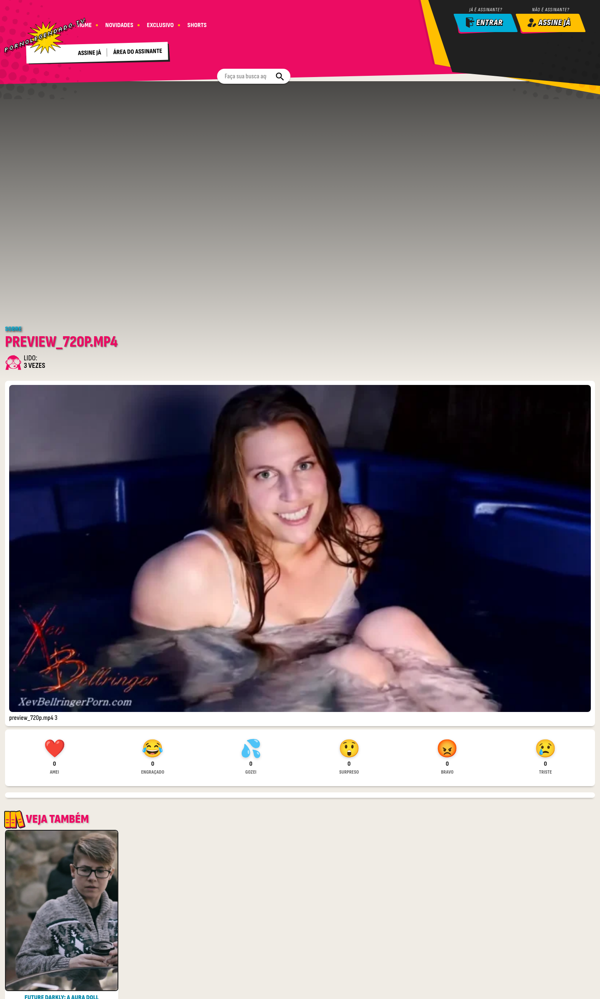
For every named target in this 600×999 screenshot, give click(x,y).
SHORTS (200, 22)
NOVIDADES (120, 22)
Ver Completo (62, 987)
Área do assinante (139, 48)
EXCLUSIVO (163, 22)
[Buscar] (326, 22)
